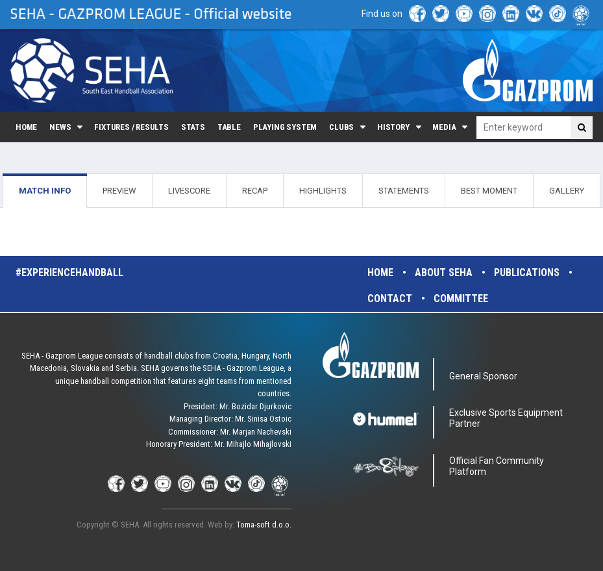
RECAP (254, 191)
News (60, 127)
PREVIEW (119, 191)
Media (444, 127)
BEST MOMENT (489, 191)
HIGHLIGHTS (323, 191)
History (393, 127)
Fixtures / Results (131, 127)
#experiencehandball (69, 272)
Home (26, 127)
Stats (193, 127)
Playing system (285, 127)
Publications (527, 272)
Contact (389, 298)
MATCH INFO (45, 191)
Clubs (341, 127)
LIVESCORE (189, 191)
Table (229, 127)
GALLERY (566, 191)
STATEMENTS (403, 191)
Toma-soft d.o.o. (263, 524)
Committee (461, 298)
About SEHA (444, 272)
